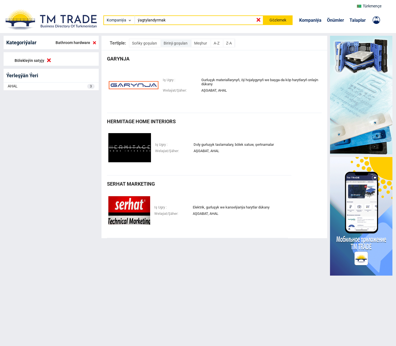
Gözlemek (278, 20)
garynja (118, 59)
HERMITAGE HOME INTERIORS (141, 121)
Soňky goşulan (145, 43)
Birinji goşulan (176, 43)
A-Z (217, 43)
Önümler (335, 20)
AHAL (51, 86)
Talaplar (358, 20)
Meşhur (201, 43)
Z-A (229, 43)
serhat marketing (131, 184)
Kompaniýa (310, 20)
